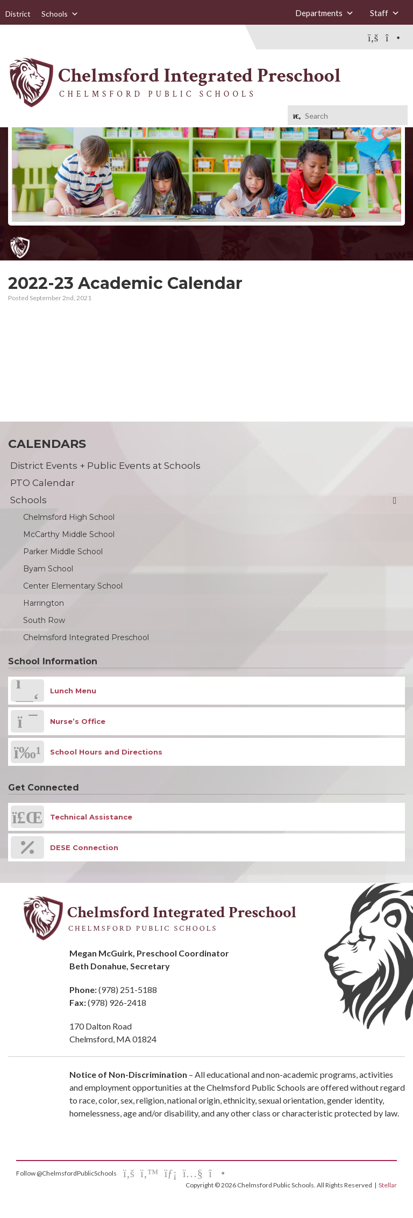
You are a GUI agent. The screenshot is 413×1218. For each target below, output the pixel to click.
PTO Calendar (42, 482)
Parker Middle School (63, 551)
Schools (60, 14)
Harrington (43, 603)
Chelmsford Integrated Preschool (86, 637)
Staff (385, 13)
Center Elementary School (73, 586)
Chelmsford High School (69, 517)
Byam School (48, 569)
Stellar (388, 1185)
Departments (324, 13)
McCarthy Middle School (69, 534)
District (18, 13)
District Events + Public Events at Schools (105, 465)
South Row (44, 620)
